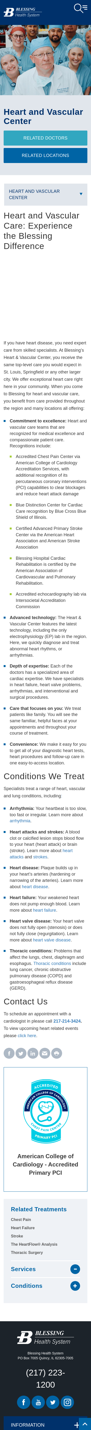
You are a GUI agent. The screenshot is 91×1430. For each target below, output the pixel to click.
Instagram (67, 1402)
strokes (40, 857)
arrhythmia (20, 820)
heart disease (35, 886)
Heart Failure (23, 1228)
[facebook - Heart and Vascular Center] (9, 1053)
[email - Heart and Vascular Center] (44, 1053)
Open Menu (80, 8)
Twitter (52, 1402)
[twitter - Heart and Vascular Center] (21, 1053)
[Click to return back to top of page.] (85, 1424)
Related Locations (45, 155)
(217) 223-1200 (45, 1378)
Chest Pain (21, 1220)
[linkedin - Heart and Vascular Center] (32, 1053)
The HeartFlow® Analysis (34, 1244)
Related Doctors (46, 138)
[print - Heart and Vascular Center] (56, 1053)
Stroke (17, 1236)
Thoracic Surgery (27, 1253)
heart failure (44, 910)
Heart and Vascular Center (34, 194)
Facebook (23, 1402)
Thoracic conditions (52, 963)
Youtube (38, 1402)
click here (27, 1035)
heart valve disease (52, 940)
